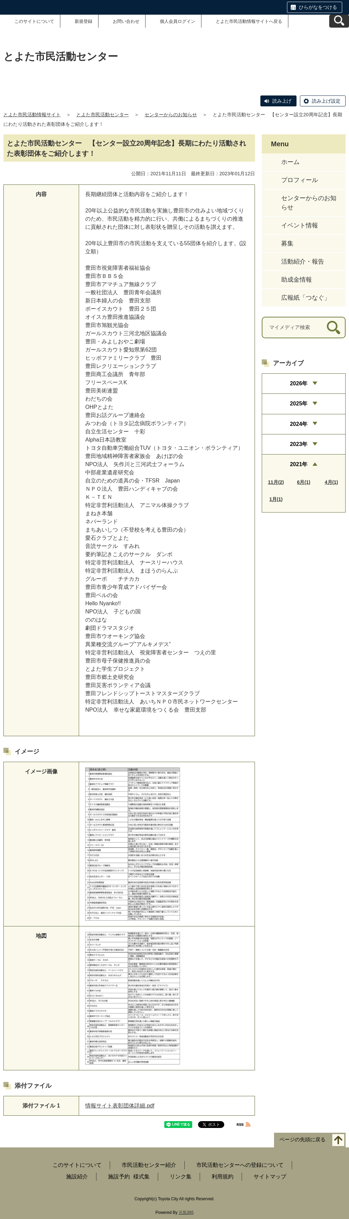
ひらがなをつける (318, 7)
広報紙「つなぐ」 (305, 297)
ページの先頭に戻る (302, 1139)
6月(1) (303, 482)
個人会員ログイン (177, 21)
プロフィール (299, 180)
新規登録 (83, 21)
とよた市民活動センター (102, 114)
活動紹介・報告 (302, 261)
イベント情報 (299, 225)
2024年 (299, 424)
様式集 (141, 1176)
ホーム (290, 162)
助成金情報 (296, 279)
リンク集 (181, 1176)
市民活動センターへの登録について (240, 1165)
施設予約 (119, 1176)
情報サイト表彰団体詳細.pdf (119, 1106)
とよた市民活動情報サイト (32, 114)
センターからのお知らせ (171, 114)
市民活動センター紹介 (149, 1165)
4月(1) (331, 482)
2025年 (299, 403)
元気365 (186, 1212)
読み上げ (281, 101)
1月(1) (276, 499)
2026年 (299, 383)
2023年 (299, 444)
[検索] (333, 327)
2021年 (299, 464)
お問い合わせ (126, 21)
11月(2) (276, 482)
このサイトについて (34, 21)
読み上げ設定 (326, 101)
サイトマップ (270, 1176)
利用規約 (222, 1176)
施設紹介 (77, 1176)
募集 (287, 243)
